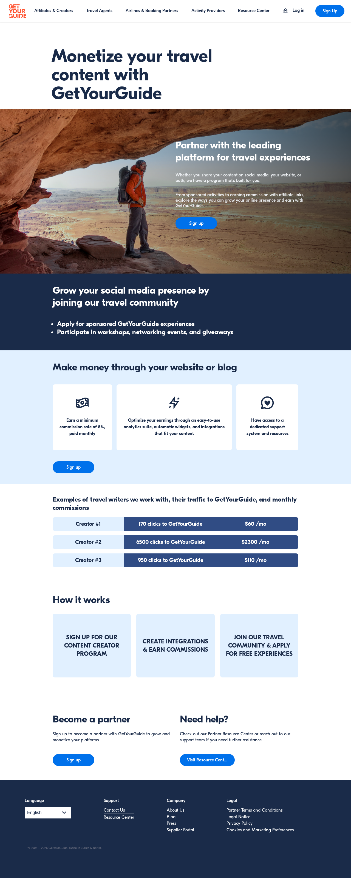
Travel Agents (99, 10)
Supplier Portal (180, 830)
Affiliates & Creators (53, 10)
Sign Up (329, 11)
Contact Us (114, 810)
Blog (171, 816)
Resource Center (254, 10)
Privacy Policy (240, 823)
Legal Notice (238, 816)
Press (171, 823)
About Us (175, 810)
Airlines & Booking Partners (152, 10)
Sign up (196, 223)
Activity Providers (208, 10)
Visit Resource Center (207, 760)
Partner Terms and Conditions (254, 810)
